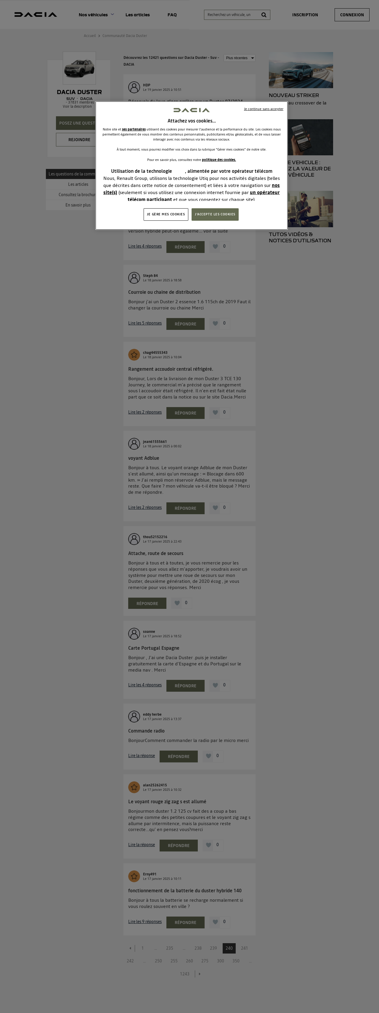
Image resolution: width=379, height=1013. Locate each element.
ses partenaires (134, 129)
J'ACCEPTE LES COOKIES (215, 214)
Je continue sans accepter (263, 109)
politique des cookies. (219, 159)
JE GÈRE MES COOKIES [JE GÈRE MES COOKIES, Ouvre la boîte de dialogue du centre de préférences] (166, 214)
